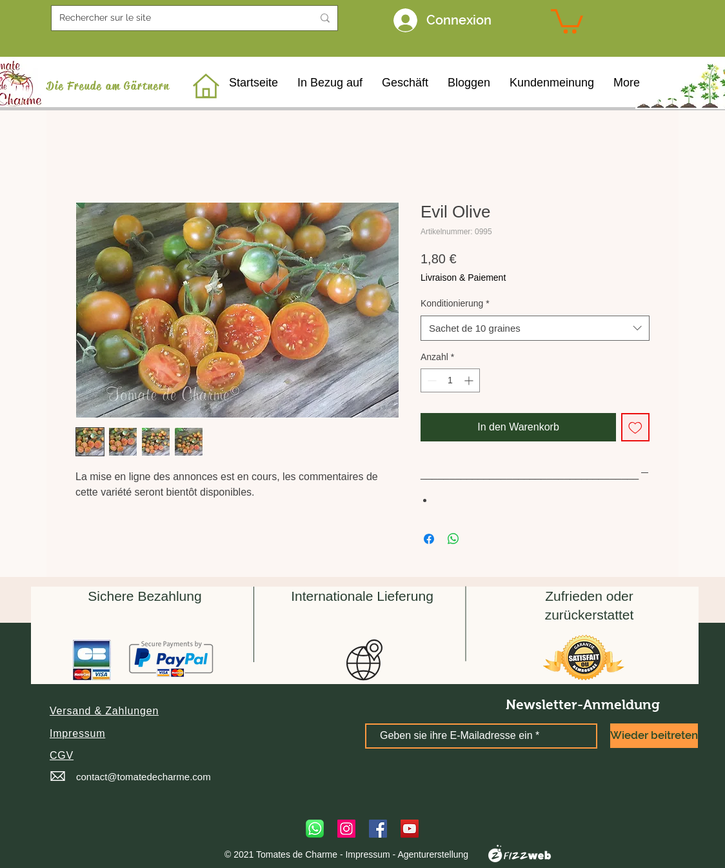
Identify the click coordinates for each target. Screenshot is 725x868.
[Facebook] (378, 829)
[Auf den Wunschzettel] (635, 427)
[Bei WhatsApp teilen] (453, 539)
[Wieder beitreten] (654, 735)
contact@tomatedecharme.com (143, 776)
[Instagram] (346, 829)
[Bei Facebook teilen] (429, 539)
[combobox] (535, 328)
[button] (104, 710)
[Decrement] (430, 380)
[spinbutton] (450, 380)
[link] (567, 20)
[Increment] (470, 380)
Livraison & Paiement (463, 277)
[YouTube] (410, 829)
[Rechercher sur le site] (176, 18)
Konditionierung (455, 303)
